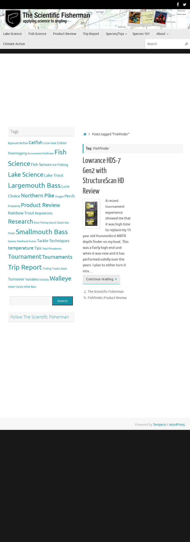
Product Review (115, 298)
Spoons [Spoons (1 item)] (12, 241)
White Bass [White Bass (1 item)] (30, 286)
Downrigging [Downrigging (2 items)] (17, 153)
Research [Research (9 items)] (20, 221)
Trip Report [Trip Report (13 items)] (25, 267)
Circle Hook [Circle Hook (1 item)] (49, 143)
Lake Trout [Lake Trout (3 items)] (53, 175)
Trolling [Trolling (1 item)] (47, 268)
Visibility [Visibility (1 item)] (44, 279)
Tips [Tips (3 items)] (38, 248)
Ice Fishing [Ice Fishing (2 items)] (60, 165)
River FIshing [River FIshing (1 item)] (41, 222)
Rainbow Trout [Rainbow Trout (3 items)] (21, 213)
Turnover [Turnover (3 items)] (16, 279)
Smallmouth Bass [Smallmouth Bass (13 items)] (42, 232)
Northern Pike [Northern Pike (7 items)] (37, 195)
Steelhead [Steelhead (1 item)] (22, 241)
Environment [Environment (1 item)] (35, 153)
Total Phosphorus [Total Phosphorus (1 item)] (52, 248)
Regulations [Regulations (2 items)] (43, 213)
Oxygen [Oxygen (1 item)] (59, 196)
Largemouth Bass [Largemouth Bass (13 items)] (34, 185)
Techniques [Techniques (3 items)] (59, 240)
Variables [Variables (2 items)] (32, 279)
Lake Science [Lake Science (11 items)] (25, 175)
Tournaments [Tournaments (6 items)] (57, 257)
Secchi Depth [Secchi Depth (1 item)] (56, 222)
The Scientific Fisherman (106, 292)
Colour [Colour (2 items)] (62, 143)
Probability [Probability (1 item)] (14, 206)
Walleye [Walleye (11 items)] (60, 278)
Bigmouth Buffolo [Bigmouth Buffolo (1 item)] (18, 143)
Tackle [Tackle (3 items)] (42, 240)
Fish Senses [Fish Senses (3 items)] (41, 164)
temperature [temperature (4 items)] (21, 248)
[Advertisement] (42, 89)
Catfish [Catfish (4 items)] (35, 142)
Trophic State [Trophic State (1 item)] (59, 268)
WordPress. (177, 425)
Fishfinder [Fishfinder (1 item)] (48, 153)
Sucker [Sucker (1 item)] (32, 241)
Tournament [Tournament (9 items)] (24, 257)
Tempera (159, 425)
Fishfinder (95, 298)
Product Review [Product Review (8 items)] (40, 205)
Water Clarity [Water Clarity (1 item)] (15, 286)
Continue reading (102, 279)
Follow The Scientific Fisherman (39, 317)
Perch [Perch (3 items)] (70, 196)
